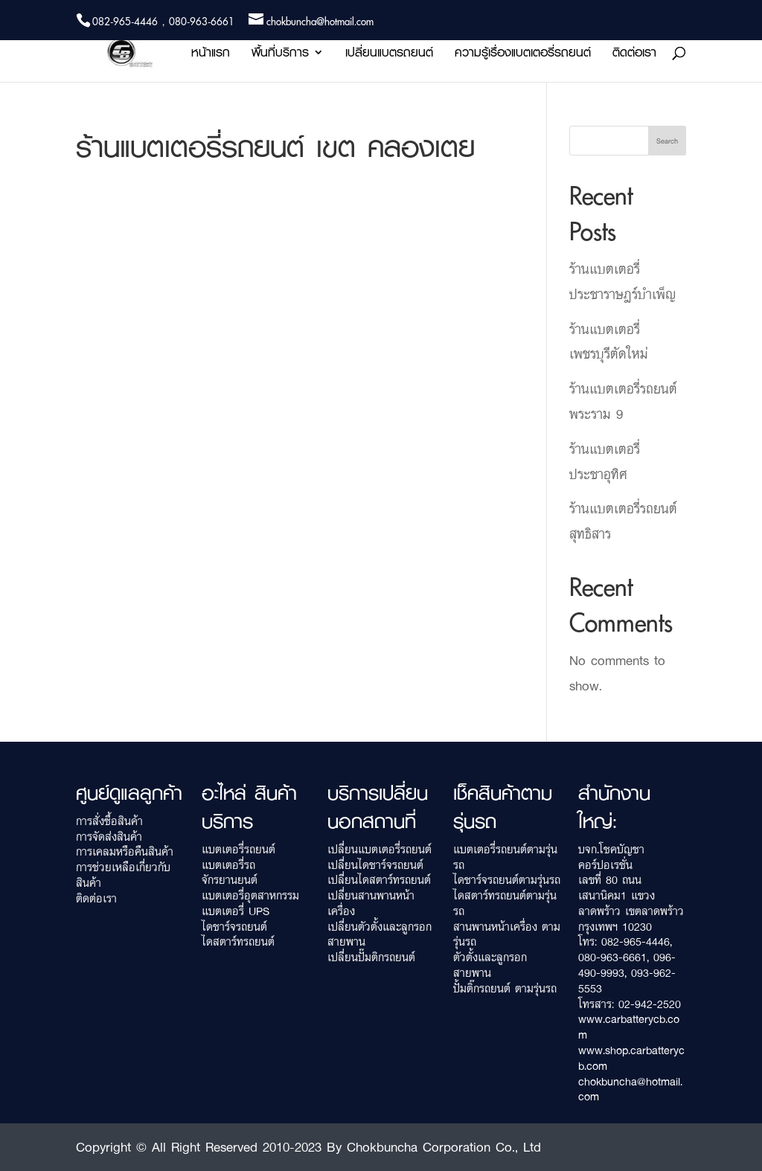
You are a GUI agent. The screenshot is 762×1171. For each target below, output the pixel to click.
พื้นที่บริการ (280, 54)
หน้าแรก (210, 54)
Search (667, 140)
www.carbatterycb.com (628, 1027)
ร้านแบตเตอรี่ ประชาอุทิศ (604, 461)
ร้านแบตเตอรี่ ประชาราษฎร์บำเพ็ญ (622, 281)
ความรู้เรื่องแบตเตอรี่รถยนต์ (523, 54)
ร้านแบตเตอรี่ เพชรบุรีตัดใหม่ (608, 341)
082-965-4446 (635, 941)
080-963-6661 (612, 957)
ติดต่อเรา (634, 54)
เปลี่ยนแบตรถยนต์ (389, 54)
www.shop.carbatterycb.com (631, 1058)
